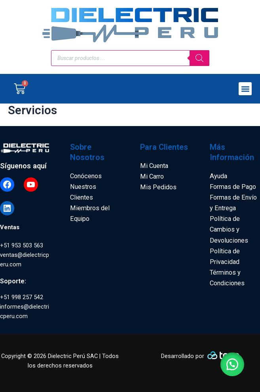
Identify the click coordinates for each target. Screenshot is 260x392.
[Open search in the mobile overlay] (130, 58)
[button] (245, 88)
